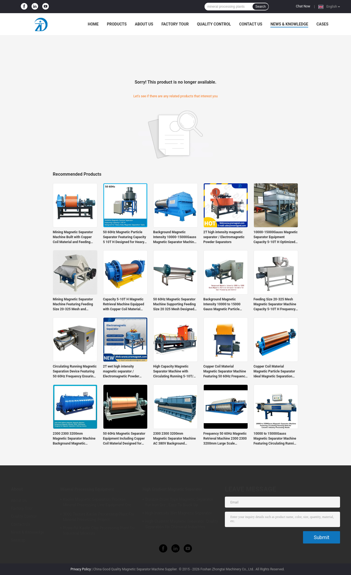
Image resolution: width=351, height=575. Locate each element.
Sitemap (18, 540)
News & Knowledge (289, 24)
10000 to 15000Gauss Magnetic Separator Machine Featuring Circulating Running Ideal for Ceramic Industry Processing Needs (276, 439)
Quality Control (214, 24)
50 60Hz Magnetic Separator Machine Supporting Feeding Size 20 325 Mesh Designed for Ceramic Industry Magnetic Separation (174, 304)
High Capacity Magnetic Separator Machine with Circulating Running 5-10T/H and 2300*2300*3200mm (174, 372)
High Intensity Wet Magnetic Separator (178, 513)
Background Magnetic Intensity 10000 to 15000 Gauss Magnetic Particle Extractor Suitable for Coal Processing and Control (222, 304)
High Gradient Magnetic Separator (172, 489)
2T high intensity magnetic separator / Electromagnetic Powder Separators (224, 237)
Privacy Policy (80, 569)
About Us (144, 24)
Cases (322, 24)
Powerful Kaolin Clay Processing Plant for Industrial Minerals (99, 531)
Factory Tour (175, 24)
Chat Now (303, 6)
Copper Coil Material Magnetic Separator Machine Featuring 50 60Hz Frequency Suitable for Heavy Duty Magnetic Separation (225, 372)
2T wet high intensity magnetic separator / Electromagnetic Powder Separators (121, 372)
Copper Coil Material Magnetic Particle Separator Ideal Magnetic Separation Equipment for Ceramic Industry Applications (274, 372)
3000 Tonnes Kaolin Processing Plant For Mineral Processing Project (98, 517)
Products (117, 24)
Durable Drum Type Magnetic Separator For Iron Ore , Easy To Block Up (179, 502)
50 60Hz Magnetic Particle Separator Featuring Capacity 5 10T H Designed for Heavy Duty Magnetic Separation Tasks (124, 237)
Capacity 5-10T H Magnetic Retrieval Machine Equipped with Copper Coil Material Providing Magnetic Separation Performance (123, 304)
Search (260, 6)
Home (93, 24)
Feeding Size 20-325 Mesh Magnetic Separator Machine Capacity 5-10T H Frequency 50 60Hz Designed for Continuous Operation (275, 304)
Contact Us (250, 24)
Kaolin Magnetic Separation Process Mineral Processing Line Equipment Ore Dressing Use (97, 503)
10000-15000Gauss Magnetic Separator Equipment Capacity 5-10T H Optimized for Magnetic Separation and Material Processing (276, 237)
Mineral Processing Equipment (87, 489)
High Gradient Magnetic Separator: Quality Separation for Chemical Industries (181, 524)
